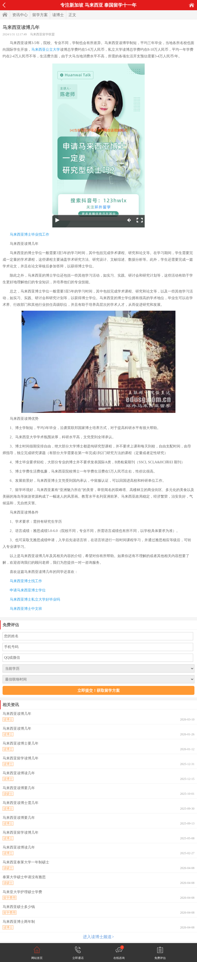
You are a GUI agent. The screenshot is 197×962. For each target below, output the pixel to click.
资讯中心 (20, 15)
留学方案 (40, 15)
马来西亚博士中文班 (26, 609)
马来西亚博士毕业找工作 (29, 234)
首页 (191, 5)
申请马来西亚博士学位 (28, 590)
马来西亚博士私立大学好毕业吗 (35, 599)
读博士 (58, 15)
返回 (4, 5)
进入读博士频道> (98, 937)
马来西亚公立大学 (45, 49)
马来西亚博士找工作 (26, 581)
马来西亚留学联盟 (42, 34)
